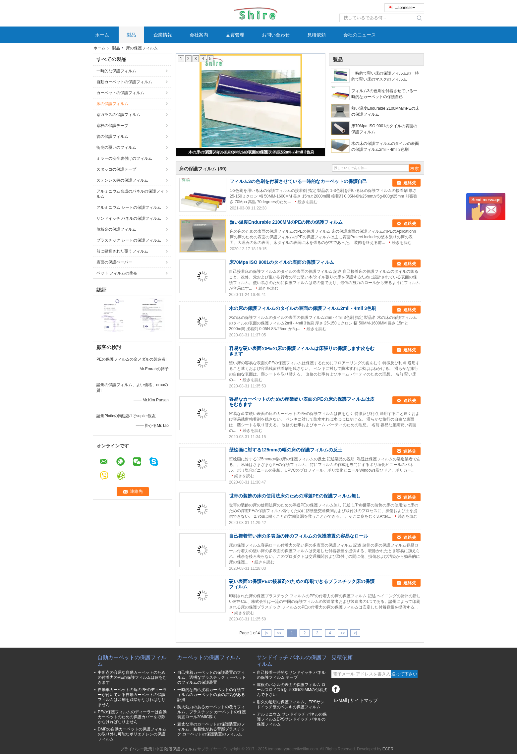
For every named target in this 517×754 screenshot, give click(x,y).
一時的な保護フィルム (116, 71)
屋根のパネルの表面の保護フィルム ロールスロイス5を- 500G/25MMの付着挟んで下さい (292, 689)
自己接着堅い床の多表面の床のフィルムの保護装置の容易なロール (298, 536)
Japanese (405, 7)
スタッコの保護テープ (116, 169)
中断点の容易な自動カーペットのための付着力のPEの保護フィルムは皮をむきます (132, 677)
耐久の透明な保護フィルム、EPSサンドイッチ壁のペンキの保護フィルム (290, 704)
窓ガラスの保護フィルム (118, 114)
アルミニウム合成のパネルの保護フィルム (130, 194)
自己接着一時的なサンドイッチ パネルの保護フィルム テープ (291, 675)
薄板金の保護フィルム (116, 229)
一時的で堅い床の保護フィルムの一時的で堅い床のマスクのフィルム (385, 76)
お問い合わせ (276, 34)
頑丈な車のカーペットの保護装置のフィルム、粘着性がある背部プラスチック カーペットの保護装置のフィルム (211, 729)
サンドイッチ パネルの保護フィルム (128, 218)
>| (355, 633)
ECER (387, 749)
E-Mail (340, 700)
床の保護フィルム (112, 103)
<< (279, 633)
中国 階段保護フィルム (175, 749)
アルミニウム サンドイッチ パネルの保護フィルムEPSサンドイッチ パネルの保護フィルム (292, 719)
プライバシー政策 (136, 749)
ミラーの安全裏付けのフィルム (124, 158)
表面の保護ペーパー (114, 262)
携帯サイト (343, 708)
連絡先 (409, 182)
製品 (131, 34)
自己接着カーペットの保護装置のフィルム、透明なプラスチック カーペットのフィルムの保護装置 (211, 677)
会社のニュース (359, 34)
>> (342, 633)
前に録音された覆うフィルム (122, 251)
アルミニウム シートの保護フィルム (128, 207)
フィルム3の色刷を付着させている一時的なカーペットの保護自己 (384, 93)
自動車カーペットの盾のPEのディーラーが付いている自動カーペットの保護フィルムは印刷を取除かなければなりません (132, 697)
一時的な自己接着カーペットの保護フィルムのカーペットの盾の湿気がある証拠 (211, 694)
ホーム (102, 34)
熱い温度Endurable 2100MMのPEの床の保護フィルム (385, 111)
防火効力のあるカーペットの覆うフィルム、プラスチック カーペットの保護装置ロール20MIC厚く (211, 712)
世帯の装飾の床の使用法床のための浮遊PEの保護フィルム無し (295, 495)
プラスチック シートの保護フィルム (128, 240)
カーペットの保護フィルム (120, 92)
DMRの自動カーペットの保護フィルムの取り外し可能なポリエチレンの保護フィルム (132, 734)
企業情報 (162, 34)
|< (266, 633)
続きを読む (307, 202)
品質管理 (235, 34)
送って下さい (404, 673)
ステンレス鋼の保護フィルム (122, 180)
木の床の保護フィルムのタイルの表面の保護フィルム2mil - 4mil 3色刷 (251, 152)
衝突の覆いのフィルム (116, 147)
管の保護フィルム (112, 136)
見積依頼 (316, 34)
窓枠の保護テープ (112, 125)
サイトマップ (364, 700)
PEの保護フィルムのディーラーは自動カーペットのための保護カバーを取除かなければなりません (132, 717)
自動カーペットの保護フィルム (124, 82)
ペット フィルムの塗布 (116, 273)
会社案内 (199, 34)
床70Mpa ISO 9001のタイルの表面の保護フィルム (384, 129)
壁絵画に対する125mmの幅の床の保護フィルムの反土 (285, 449)
